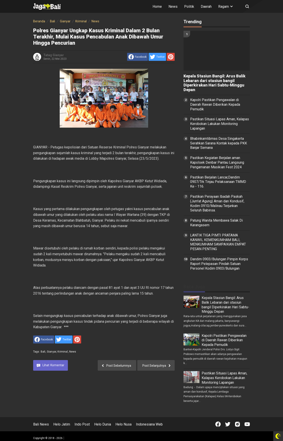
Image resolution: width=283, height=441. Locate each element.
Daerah (206, 6)
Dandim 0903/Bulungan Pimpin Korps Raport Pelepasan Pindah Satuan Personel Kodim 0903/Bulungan (219, 263)
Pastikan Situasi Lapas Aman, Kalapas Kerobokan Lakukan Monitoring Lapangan (219, 123)
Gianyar (51, 351)
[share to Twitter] (157, 57)
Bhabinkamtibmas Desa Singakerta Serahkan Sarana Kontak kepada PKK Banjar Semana (218, 143)
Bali (43, 351)
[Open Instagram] (237, 424)
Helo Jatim (61, 424)
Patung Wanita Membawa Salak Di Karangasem (216, 222)
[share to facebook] (137, 57)
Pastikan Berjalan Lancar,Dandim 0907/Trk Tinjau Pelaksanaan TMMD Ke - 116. (218, 182)
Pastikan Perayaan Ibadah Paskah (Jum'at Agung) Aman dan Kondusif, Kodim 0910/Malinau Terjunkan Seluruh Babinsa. (217, 203)
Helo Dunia (102, 424)
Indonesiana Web (149, 424)
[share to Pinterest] (171, 57)
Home (157, 6)
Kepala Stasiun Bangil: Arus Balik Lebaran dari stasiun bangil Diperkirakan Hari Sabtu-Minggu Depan (214, 83)
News (173, 6)
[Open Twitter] (227, 424)
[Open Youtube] (247, 424)
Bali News (41, 424)
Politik (189, 6)
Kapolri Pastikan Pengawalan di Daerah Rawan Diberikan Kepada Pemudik (215, 104)
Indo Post (82, 424)
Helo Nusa (123, 424)
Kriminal (62, 351)
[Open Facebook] (218, 424)
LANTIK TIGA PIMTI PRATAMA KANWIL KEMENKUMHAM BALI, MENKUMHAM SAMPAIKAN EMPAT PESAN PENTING (218, 242)
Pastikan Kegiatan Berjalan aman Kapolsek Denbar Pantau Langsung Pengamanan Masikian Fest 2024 (217, 162)
